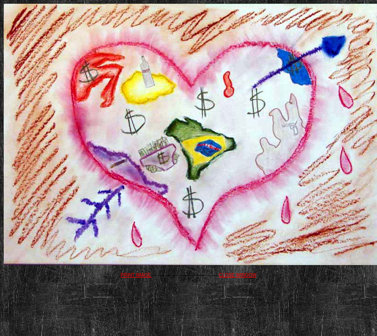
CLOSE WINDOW (238, 275)
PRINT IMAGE (137, 275)
